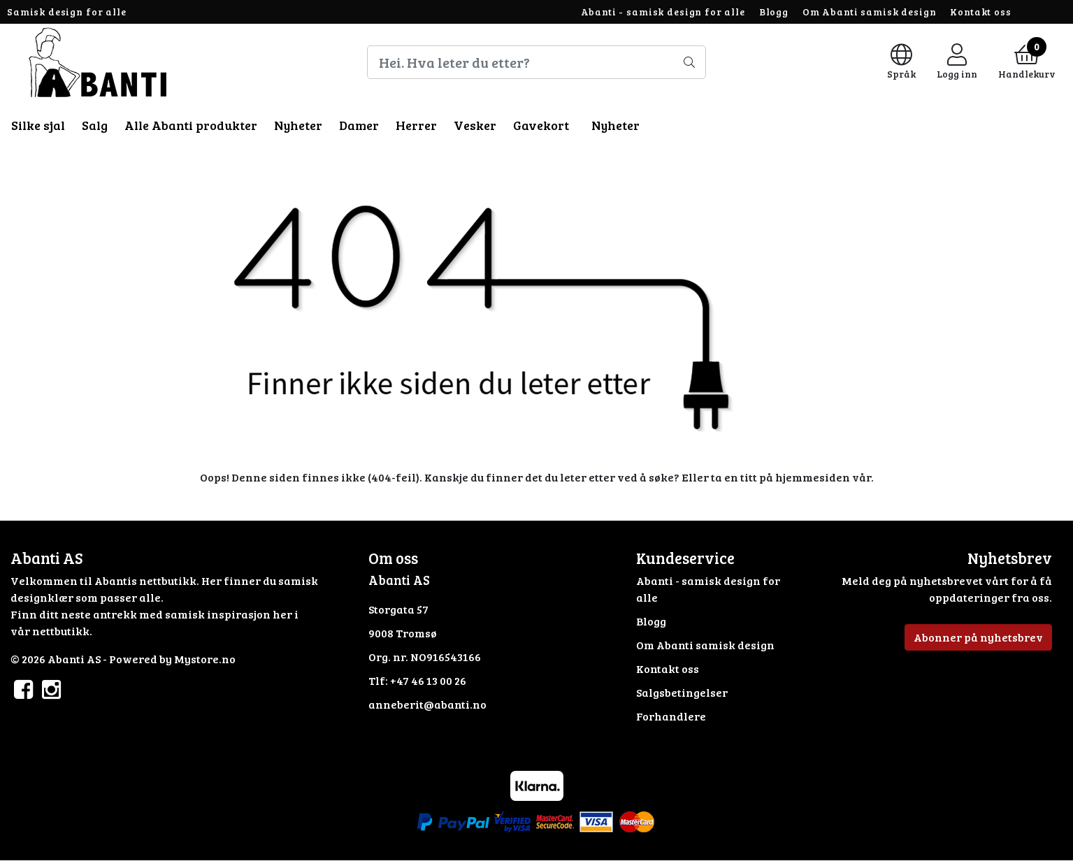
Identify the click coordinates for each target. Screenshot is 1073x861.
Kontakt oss (980, 11)
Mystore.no (205, 658)
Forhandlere (671, 716)
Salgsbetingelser (682, 692)
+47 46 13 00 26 (428, 680)
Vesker (475, 125)
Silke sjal (38, 125)
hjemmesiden (812, 477)
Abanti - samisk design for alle (663, 11)
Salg (95, 125)
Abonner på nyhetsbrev (978, 637)
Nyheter (298, 125)
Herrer (416, 125)
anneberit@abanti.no (427, 704)
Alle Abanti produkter (190, 125)
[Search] (536, 62)
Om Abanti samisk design (869, 11)
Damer (359, 125)
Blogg (773, 11)
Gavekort (541, 125)
